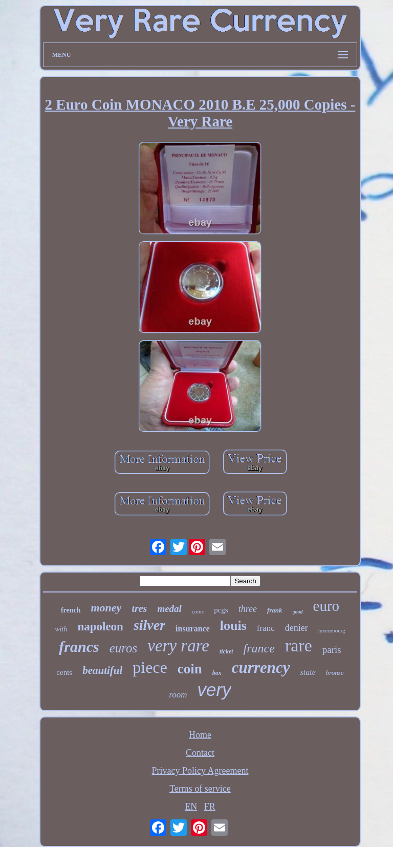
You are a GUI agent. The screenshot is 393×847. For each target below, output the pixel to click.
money (106, 607)
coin (190, 668)
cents (64, 672)
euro (326, 606)
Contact (200, 753)
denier (296, 628)
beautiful (102, 670)
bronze (335, 672)
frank (274, 610)
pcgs (221, 610)
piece (150, 667)
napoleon (100, 626)
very (214, 690)
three (247, 609)
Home (200, 735)
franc (266, 628)
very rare (178, 646)
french (71, 610)
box (217, 672)
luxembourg (331, 630)
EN (191, 806)
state (308, 672)
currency (261, 667)
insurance (193, 628)
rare (298, 645)
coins (198, 611)
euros (124, 648)
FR (209, 806)
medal (169, 608)
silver (149, 625)
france (259, 648)
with (61, 629)
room (178, 695)
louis (233, 625)
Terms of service (200, 789)
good (298, 612)
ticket (226, 651)
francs (79, 646)
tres (139, 608)
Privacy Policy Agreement (200, 771)
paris (331, 649)
